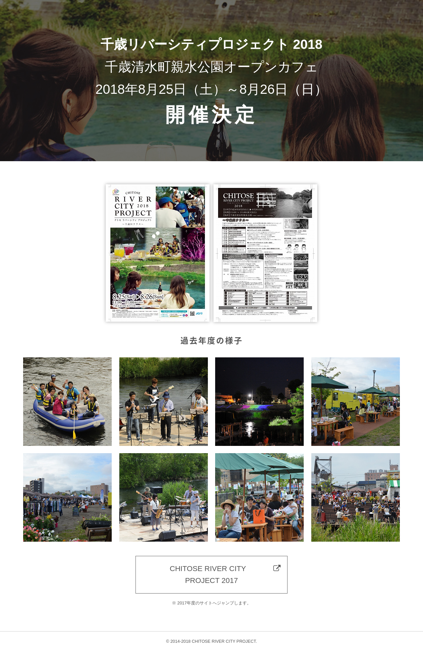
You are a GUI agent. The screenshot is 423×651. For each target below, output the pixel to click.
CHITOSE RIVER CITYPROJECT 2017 (208, 574)
